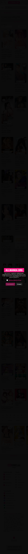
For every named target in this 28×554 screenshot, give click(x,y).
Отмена (19, 284)
